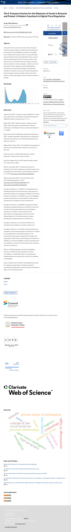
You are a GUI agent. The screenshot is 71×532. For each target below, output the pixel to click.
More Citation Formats (51, 125)
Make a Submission (10, 292)
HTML (54, 62)
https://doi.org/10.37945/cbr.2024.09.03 (22, 174)
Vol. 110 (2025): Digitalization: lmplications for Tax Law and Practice (34, 8)
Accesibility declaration (11, 527)
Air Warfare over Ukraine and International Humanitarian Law (21, 469)
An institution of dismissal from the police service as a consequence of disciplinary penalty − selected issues (34, 478)
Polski (5, 284)
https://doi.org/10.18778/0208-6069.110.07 (19, 32)
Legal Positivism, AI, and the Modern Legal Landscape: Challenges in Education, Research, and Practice (33, 482)
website (26, 518)
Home (5, 8)
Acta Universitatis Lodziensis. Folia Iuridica (38, 2)
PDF (47, 62)
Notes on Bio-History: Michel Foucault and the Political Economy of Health (25, 473)
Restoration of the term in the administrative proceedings (20, 464)
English (6, 281)
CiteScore (16, 363)
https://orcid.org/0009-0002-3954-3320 (12, 27)
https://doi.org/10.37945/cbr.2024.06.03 (15, 182)
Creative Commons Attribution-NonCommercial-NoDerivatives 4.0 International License (53, 102)
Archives (11, 8)
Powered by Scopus (14, 370)
